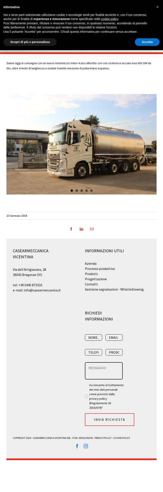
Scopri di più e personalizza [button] (30, 42)
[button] (157, 6)
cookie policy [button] (109, 19)
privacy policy (98, 399)
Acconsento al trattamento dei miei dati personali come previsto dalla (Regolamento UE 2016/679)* (106, 396)
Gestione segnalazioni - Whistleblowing (114, 289)
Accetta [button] (147, 42)
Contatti (91, 284)
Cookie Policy (121, 437)
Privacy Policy (103, 437)
